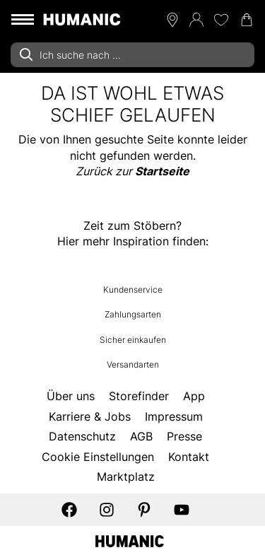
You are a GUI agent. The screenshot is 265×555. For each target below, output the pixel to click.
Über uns (71, 396)
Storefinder (139, 396)
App (194, 396)
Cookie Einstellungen (98, 457)
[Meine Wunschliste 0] (221, 20)
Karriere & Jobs (90, 416)
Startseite (162, 171)
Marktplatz (126, 476)
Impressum (174, 416)
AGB (141, 436)
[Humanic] (129, 540)
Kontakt (188, 457)
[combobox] (132, 54)
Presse (184, 436)
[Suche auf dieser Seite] (132, 54)
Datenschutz (82, 436)
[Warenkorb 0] (246, 20)
